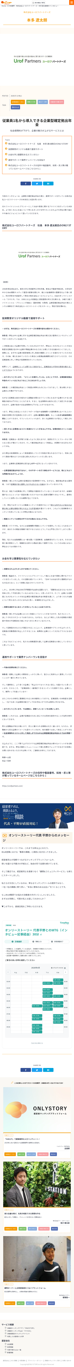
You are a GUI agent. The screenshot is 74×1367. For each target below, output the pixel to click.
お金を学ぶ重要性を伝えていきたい (23, 154)
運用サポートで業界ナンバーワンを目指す (26, 159)
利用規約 (22, 1361)
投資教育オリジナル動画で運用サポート (25, 149)
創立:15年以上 (32, 1228)
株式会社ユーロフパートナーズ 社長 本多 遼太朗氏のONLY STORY (38, 143)
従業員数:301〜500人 (10, 1228)
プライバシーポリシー (35, 1361)
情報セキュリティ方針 (52, 1361)
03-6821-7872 (38, 3)
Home (4, 6)
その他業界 (11, 6)
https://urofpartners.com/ (12, 786)
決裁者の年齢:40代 (42, 1154)
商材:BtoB (15, 107)
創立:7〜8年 (43, 102)
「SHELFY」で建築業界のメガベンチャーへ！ (22, 1139)
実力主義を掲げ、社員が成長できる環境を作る (22, 1213)
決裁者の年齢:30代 (56, 102)
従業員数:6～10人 (18, 102)
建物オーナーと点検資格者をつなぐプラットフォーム (25, 1288)
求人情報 (14, 1361)
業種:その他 (31, 102)
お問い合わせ (66, 1361)
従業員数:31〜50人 (10, 1154)
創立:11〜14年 (31, 1154)
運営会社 (6, 1361)
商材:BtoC (53, 1154)
